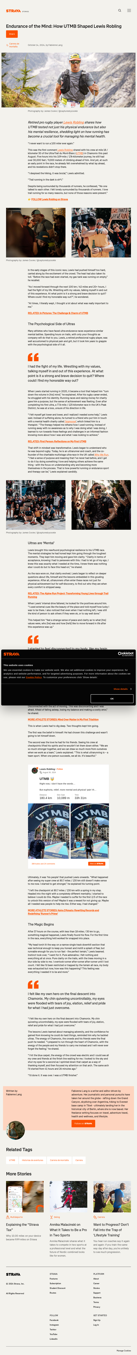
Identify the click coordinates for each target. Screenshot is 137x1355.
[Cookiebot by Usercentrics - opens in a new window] (120, 654)
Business (97, 1297)
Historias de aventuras (32, 1160)
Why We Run (101, 454)
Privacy (96, 1307)
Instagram (54, 1325)
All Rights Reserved (15, 1293)
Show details (121, 689)
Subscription (55, 1283)
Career (96, 1283)
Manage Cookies (124, 1351)
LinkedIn (53, 1339)
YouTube (53, 1334)
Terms (96, 1302)
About (96, 1278)
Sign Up (96, 1320)
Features (54, 1278)
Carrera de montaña (59, 1160)
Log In (96, 1325)
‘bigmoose (70, 421)
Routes (53, 1293)
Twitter (53, 1329)
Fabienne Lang (55, 45)
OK (112, 698)
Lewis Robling (65, 150)
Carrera (79, 1160)
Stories (96, 1288)
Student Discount (57, 1288)
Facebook (54, 1320)
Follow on (83, 1123)
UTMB (79, 153)
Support (96, 1293)
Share (12, 34)
